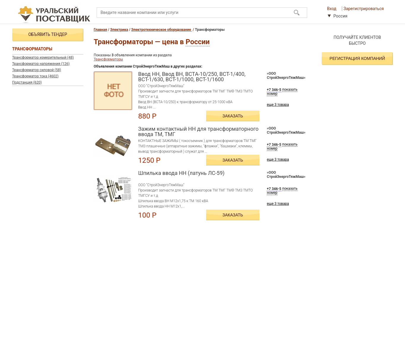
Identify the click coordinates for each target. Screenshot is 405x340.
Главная (100, 30)
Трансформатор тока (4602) (35, 76)
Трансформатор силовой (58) (36, 70)
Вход (331, 8)
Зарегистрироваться (364, 8)
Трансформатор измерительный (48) (43, 57)
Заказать (232, 116)
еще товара (278, 105)
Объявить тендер (47, 34)
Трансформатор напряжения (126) (41, 64)
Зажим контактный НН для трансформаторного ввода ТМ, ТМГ (198, 131)
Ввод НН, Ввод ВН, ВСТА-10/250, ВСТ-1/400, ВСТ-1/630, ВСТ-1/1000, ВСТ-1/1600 (191, 76)
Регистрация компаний (357, 58)
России (198, 42)
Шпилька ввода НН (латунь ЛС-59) (181, 173)
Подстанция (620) (27, 82)
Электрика (119, 30)
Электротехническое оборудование (161, 30)
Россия (337, 16)
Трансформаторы (108, 59)
